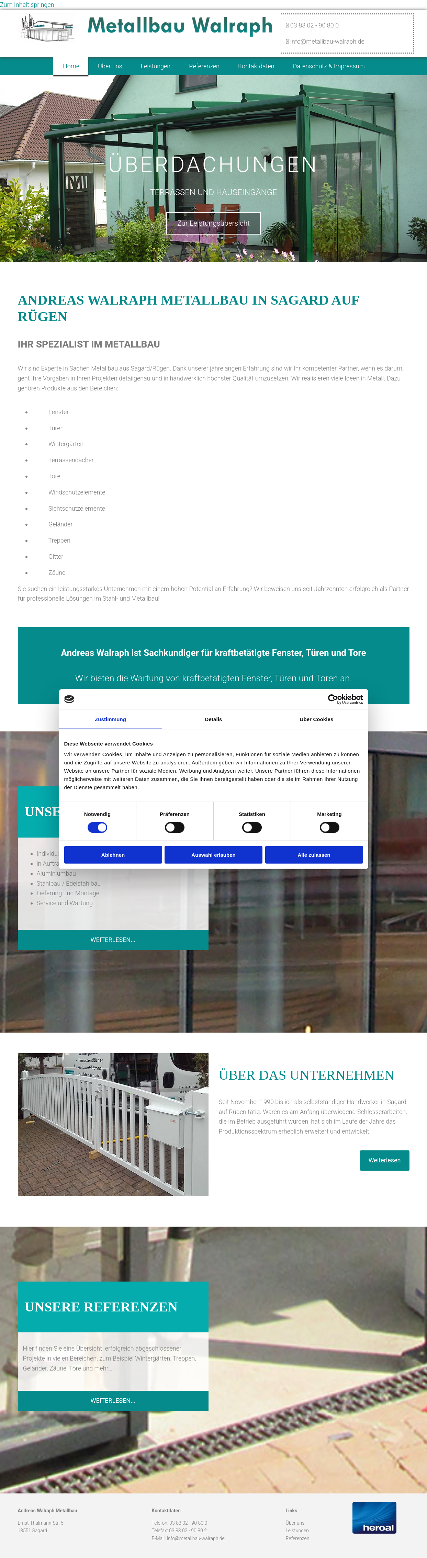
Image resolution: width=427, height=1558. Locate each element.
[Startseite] (46, 39)
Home (65, 65)
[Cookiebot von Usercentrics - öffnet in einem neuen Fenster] (333, 699)
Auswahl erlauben (213, 855)
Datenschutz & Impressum (334, 65)
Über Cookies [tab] (317, 719)
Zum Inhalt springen (27, 4)
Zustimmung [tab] (110, 719)
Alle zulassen (313, 855)
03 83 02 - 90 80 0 (188, 1521)
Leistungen (154, 65)
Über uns (106, 65)
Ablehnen (113, 855)
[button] (213, 222)
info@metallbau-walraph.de (196, 1536)
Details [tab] (213, 719)
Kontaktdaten (259, 65)
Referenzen (205, 65)
